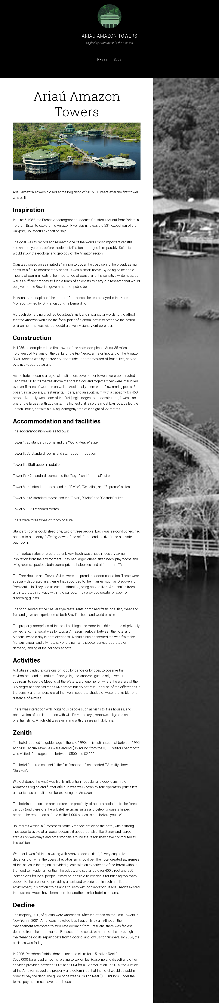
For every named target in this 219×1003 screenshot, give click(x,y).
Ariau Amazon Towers (109, 36)
